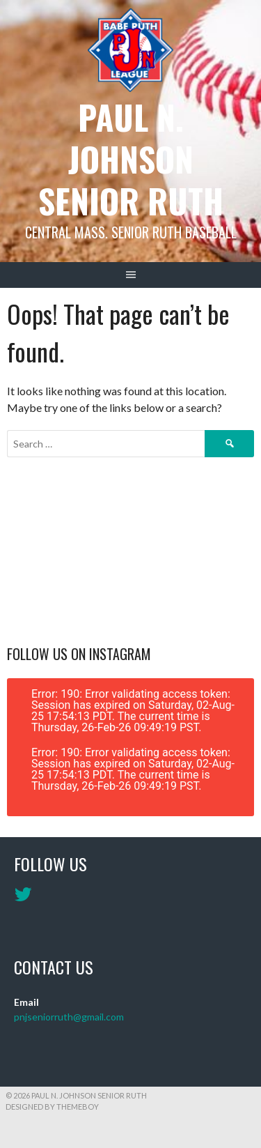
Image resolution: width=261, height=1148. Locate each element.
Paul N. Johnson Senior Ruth (130, 158)
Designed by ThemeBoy (52, 1106)
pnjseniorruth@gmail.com (69, 1017)
